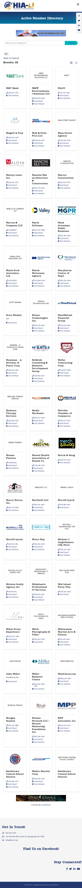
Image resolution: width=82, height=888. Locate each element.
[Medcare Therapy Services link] (15, 398)
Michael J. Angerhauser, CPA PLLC (66, 542)
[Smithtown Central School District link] (67, 758)
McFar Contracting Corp (65, 363)
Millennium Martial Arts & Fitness (66, 632)
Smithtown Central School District (15, 774)
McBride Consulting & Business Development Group (40, 366)
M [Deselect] (6, 54)
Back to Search (11, 58)
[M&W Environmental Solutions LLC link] (41, 75)
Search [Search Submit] (71, 43)
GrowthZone (46, 805)
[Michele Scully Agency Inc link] (15, 571)
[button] (71, 63)
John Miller (13, 674)
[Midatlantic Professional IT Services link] (41, 571)
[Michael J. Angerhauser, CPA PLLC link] (67, 527)
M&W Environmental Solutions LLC (41, 91)
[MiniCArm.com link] (66, 661)
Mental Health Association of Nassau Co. (40, 458)
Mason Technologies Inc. (40, 318)
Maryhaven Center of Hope (65, 273)
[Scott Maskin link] (15, 302)
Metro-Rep (38, 539)
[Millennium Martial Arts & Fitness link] (67, 616)
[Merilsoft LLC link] (41, 487)
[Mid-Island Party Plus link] (67, 571)
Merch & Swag (66, 455)
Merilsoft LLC (40, 500)
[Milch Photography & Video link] (41, 616)
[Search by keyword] (34, 43)
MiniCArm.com (67, 674)
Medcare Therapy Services (11, 413)
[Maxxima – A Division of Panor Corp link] (15, 347)
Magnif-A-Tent (14, 133)
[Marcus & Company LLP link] (15, 210)
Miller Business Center (37, 677)
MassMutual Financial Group (65, 318)
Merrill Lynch (66, 500)
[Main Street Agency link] (67, 120)
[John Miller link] (15, 661)
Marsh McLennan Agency (38, 273)
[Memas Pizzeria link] (15, 443)
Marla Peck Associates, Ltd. (12, 273)
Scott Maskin (14, 315)
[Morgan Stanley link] (15, 705)
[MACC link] (67, 75)
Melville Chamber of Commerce (65, 413)
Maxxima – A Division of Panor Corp (14, 363)
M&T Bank (12, 88)
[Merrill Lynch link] (67, 487)
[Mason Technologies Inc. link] (41, 302)
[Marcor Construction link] (67, 162)
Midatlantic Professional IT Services (39, 587)
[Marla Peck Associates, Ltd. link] (15, 258)
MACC (61, 88)
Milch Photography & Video (41, 632)
